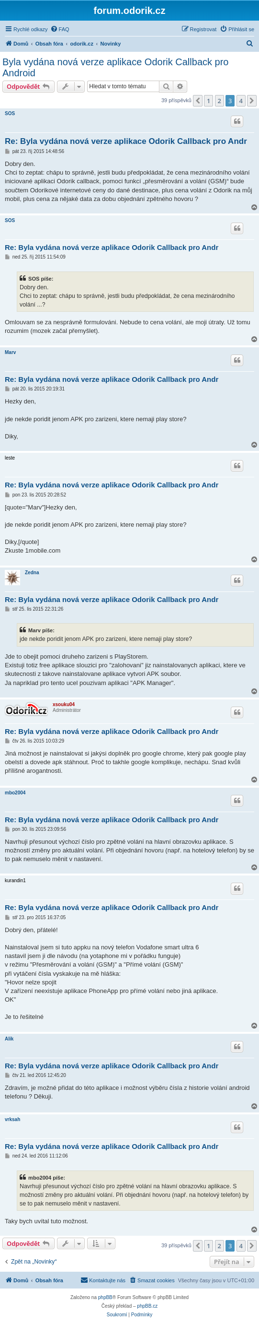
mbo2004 (15, 792)
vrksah (12, 1119)
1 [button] (208, 100)
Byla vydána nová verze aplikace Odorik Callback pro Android (115, 67)
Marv (10, 352)
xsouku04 (64, 704)
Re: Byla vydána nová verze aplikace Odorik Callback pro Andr (126, 141)
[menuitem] (59, 29)
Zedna (32, 572)
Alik (9, 1038)
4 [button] (241, 100)
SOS (10, 113)
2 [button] (219, 100)
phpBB (105, 1297)
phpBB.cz (147, 1306)
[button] (198, 100)
